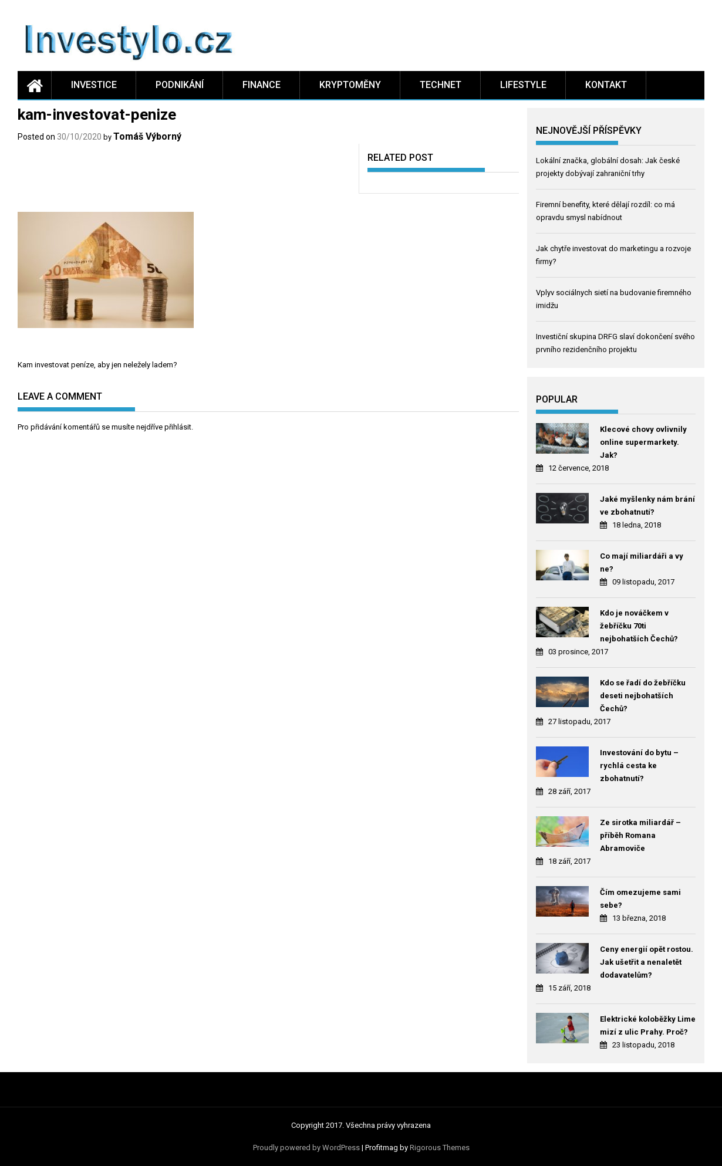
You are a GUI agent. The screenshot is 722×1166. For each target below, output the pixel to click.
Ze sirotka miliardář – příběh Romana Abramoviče (640, 835)
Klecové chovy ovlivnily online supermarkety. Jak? (643, 442)
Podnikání (180, 84)
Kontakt (606, 84)
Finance (261, 84)
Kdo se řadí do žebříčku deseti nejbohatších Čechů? (643, 695)
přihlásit (177, 427)
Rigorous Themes (440, 1147)
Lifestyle (523, 84)
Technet (440, 84)
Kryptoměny (350, 84)
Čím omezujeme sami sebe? (640, 899)
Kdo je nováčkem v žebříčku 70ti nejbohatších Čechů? (639, 626)
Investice (94, 84)
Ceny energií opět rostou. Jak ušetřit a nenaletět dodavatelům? (646, 962)
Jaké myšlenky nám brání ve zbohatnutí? (647, 505)
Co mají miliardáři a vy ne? (641, 562)
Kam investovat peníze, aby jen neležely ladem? (97, 364)
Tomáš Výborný (147, 136)
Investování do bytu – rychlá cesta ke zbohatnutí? (639, 765)
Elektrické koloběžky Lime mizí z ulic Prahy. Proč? (648, 1025)
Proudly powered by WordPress (306, 1147)
